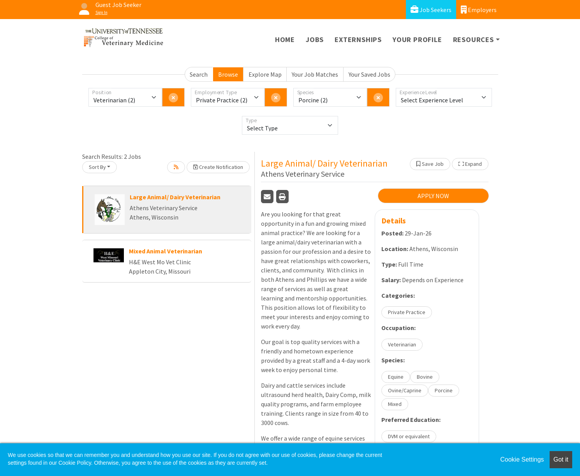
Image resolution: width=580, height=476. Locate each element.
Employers (479, 9)
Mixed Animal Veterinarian (165, 251)
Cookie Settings (522, 459)
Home (285, 39)
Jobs (315, 39)
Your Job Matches (315, 74)
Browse (228, 74)
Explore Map (265, 74)
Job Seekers (431, 9)
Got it (561, 459)
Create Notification (218, 166)
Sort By (97, 166)
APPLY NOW (433, 196)
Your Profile (417, 39)
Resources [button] (473, 39)
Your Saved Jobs (369, 74)
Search (199, 74)
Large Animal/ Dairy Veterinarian (175, 197)
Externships (358, 39)
